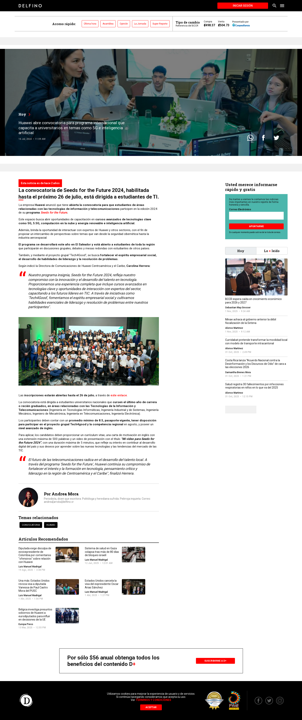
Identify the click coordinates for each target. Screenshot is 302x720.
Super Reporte (159, 23)
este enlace (119, 395)
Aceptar (151, 707)
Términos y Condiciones (153, 700)
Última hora (90, 23)
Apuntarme (256, 226)
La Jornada (140, 23)
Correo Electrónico (240, 209)
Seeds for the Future (54, 212)
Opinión (124, 23)
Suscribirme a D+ (215, 660)
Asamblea (108, 23)
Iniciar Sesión (243, 5)
